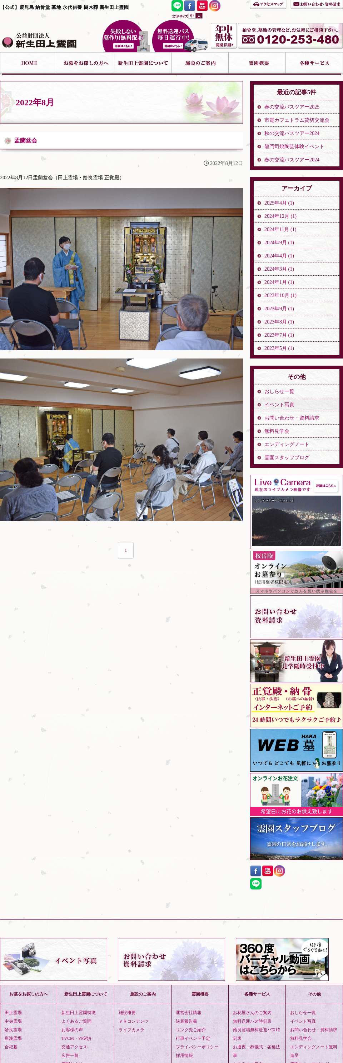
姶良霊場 (13, 1029)
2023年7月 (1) (279, 335)
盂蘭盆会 (25, 140)
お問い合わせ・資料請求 (316, 3)
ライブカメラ (131, 1029)
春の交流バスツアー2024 (291, 159)
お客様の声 (72, 1029)
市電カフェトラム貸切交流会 (296, 120)
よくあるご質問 (76, 1021)
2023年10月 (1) (280, 295)
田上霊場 (13, 1012)
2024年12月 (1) (280, 216)
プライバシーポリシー (197, 1046)
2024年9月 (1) (279, 242)
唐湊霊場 (13, 1038)
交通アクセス (74, 1046)
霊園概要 (257, 63)
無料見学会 (276, 431)
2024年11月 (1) (280, 229)
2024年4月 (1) (279, 256)
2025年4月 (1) (279, 203)
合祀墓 (11, 1046)
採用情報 (184, 1055)
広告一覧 (70, 1055)
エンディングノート (286, 444)
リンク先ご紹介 (191, 1029)
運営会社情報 (189, 1012)
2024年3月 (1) (279, 269)
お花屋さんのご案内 (252, 1012)
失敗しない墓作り (126, 36)
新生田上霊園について (143, 63)
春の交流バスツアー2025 (291, 107)
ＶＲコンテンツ (134, 1021)
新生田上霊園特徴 (78, 1012)
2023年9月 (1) (279, 308)
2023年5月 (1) (279, 348)
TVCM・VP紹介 (76, 1038)
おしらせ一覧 (279, 391)
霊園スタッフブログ (286, 457)
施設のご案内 (200, 63)
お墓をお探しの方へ (85, 63)
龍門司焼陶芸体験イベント (294, 146)
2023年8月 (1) (279, 322)
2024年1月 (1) (279, 282)
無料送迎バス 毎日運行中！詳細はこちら (180, 36)
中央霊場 (13, 1021)
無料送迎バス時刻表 (252, 1021)
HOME (28, 63)
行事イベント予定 (193, 1038)
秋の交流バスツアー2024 (291, 133)
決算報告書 (186, 1021)
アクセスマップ (268, 3)
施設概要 (127, 1012)
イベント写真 (279, 404)
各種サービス (314, 63)
